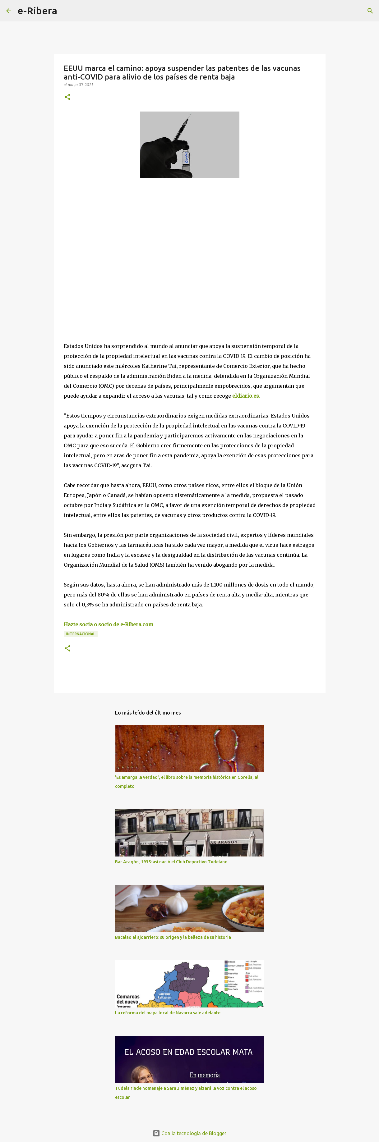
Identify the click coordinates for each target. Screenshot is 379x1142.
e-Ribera (37, 10)
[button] (67, 97)
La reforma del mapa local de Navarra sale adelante (167, 1012)
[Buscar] (66, 10)
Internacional (80, 634)
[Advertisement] (110, 239)
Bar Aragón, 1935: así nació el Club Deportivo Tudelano (171, 861)
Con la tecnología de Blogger (189, 1133)
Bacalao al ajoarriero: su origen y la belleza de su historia (173, 937)
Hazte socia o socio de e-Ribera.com (108, 624)
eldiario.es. (245, 396)
